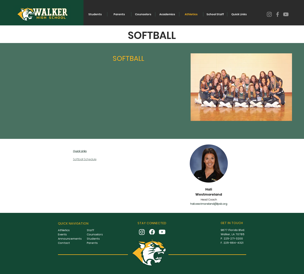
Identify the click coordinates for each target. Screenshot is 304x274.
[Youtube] (162, 232)
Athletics (64, 230)
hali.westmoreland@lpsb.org (208, 204)
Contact (64, 243)
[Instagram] (269, 14)
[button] (167, 14)
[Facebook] (277, 14)
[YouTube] (286, 14)
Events (62, 234)
